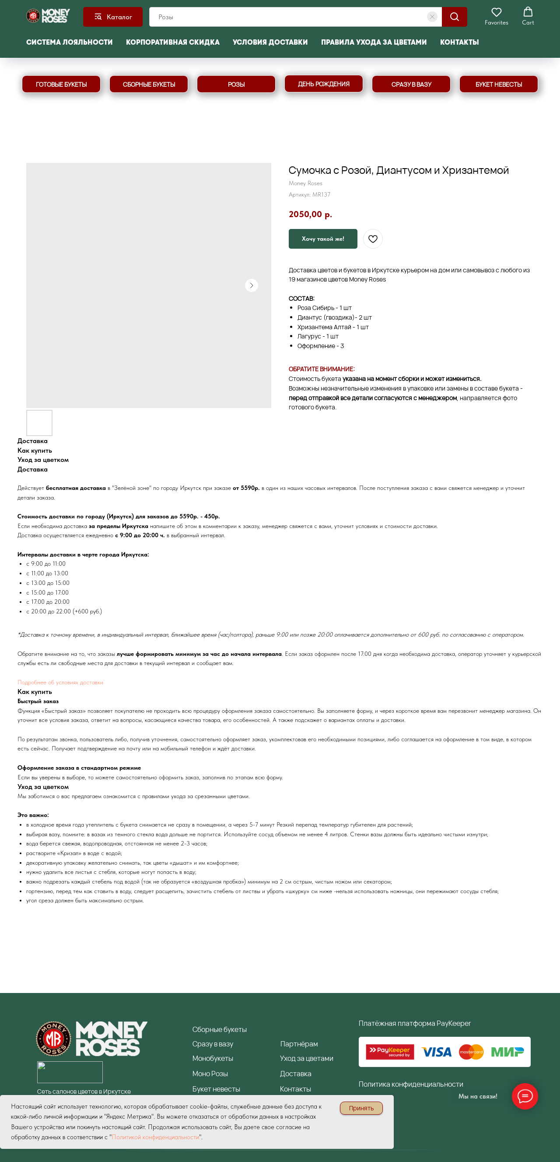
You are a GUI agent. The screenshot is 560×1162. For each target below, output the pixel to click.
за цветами (314, 1058)
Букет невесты (216, 1089)
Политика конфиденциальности (411, 1084)
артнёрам (299, 1044)
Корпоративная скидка (173, 42)
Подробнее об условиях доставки (60, 681)
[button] (496, 16)
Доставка (296, 1073)
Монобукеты (212, 1058)
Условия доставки (270, 42)
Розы (219, 1073)
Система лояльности (69, 42)
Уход (288, 1058)
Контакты (459, 42)
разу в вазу (212, 1044)
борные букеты (219, 1029)
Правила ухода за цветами (374, 42)
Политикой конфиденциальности (155, 1137)
